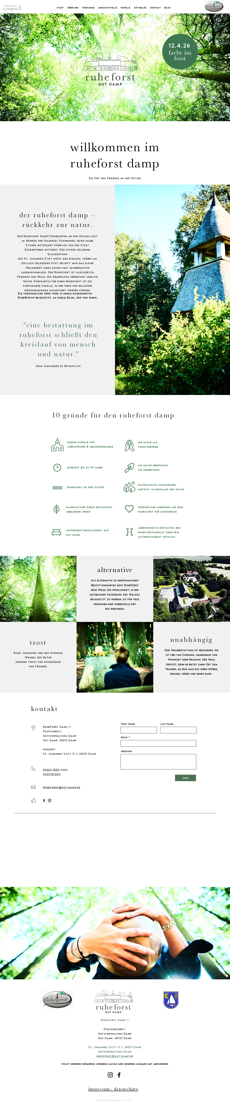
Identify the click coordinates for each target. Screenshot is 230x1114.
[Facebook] (44, 800)
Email (124, 737)
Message (126, 751)
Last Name (166, 724)
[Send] (185, 778)
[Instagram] (49, 800)
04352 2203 (51, 770)
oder (63, 770)
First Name (128, 724)
